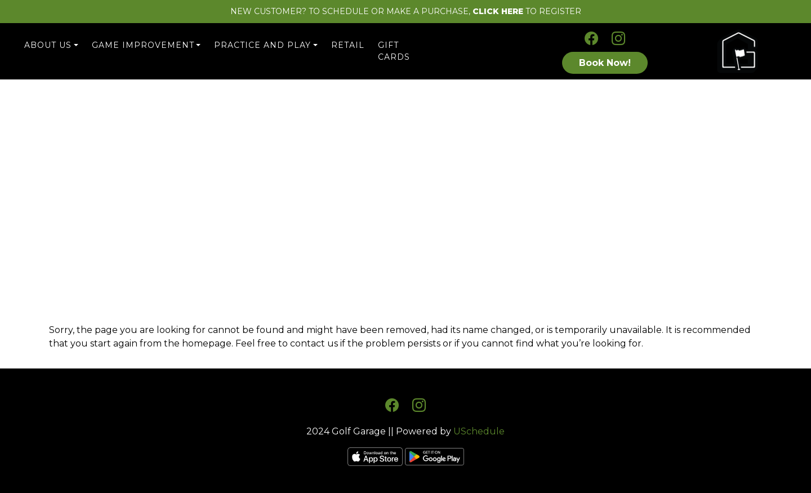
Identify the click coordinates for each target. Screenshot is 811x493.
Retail (347, 45)
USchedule (479, 431)
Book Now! (605, 62)
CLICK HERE (498, 11)
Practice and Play (262, 45)
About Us (48, 45)
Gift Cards (394, 51)
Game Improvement (143, 45)
